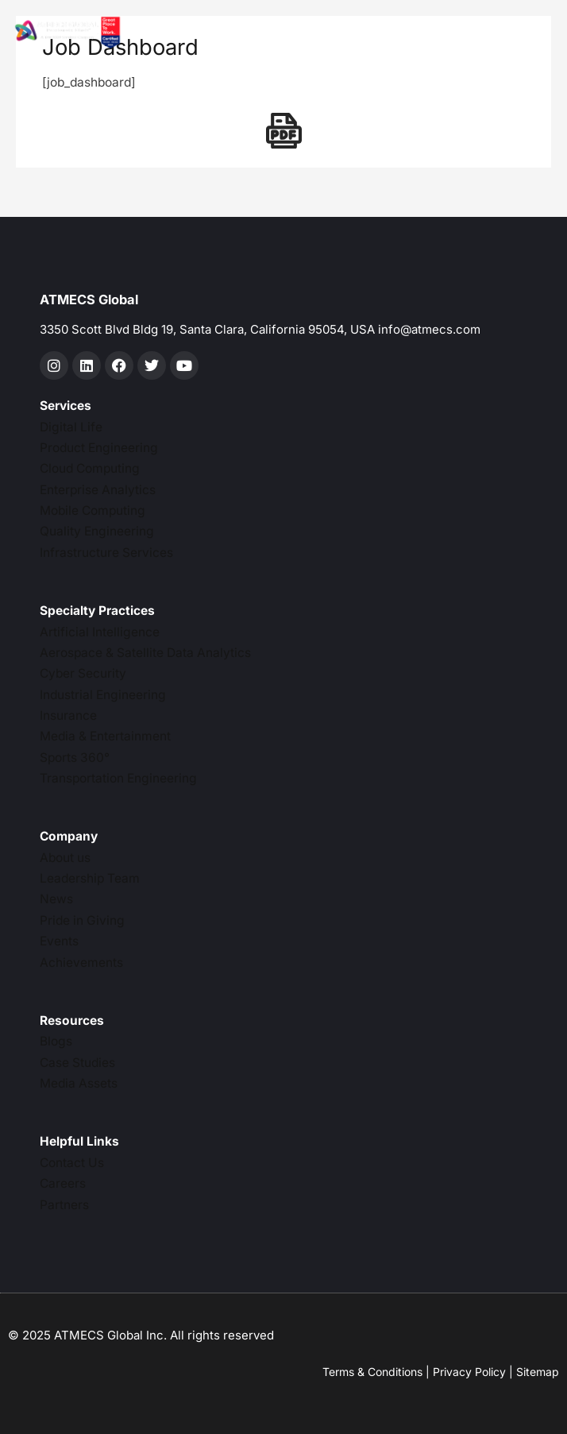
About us (65, 857)
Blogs (56, 1041)
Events (59, 941)
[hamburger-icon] (316, 33)
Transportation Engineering (118, 778)
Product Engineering (99, 447)
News (56, 898)
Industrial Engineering (103, 694)
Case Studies (77, 1062)
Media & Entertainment (105, 736)
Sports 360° (75, 757)
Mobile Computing (92, 510)
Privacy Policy (469, 1371)
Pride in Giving (82, 920)
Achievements (81, 962)
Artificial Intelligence (100, 632)
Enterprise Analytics (98, 489)
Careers (63, 1183)
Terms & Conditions (372, 1371)
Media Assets (79, 1083)
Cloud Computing (90, 468)
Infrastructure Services (106, 552)
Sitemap (537, 1371)
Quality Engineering (97, 531)
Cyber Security (83, 673)
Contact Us (72, 1162)
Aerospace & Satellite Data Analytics (145, 652)
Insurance (68, 715)
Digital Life (71, 427)
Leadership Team (90, 878)
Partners (64, 1204)
